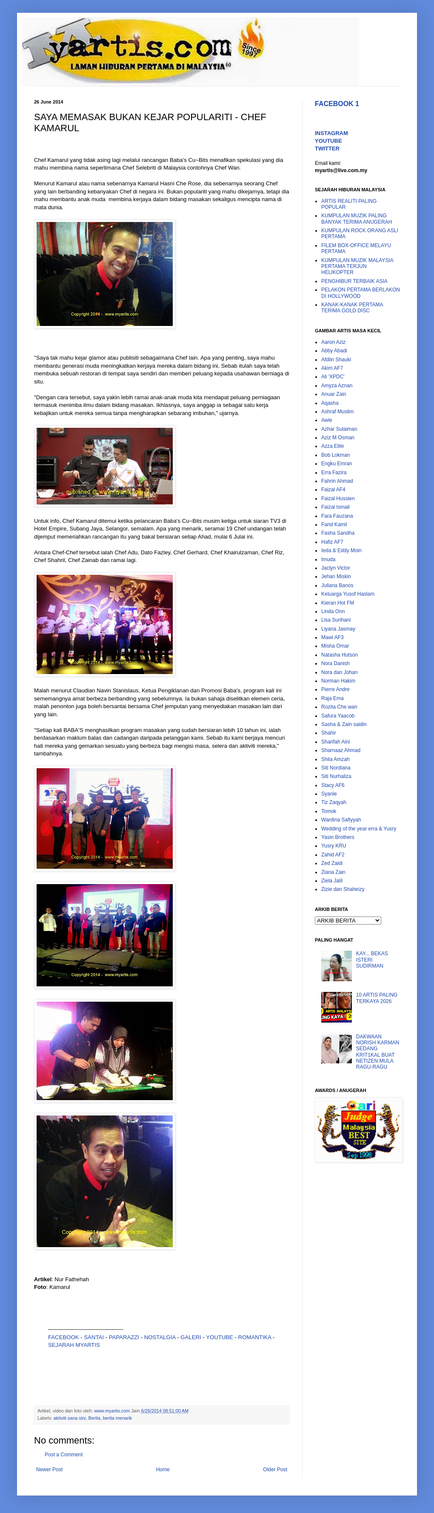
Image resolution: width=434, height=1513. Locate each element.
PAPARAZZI (124, 1337)
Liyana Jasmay (338, 629)
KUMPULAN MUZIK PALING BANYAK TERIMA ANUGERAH (356, 219)
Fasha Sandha (337, 533)
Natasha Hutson (339, 655)
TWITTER (327, 148)
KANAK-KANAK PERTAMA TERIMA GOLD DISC (352, 308)
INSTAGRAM (331, 133)
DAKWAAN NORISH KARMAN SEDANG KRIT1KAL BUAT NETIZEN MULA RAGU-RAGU (377, 1052)
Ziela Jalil (332, 881)
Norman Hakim (338, 681)
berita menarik (117, 1418)
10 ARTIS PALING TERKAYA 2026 (377, 998)
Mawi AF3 (332, 637)
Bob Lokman (335, 455)
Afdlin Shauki (336, 360)
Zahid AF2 (333, 855)
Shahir (328, 733)
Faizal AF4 (333, 490)
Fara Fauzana (337, 516)
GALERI (190, 1337)
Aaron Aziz (333, 342)
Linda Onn (333, 611)
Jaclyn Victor (335, 568)
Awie (326, 420)
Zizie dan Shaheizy (342, 889)
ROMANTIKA (254, 1337)
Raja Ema (332, 698)
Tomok (328, 811)
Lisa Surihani (336, 620)
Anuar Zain (333, 394)
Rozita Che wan (339, 707)
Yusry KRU (333, 846)
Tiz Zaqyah (333, 802)
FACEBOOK (63, 1337)
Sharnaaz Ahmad (340, 750)
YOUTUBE (219, 1337)
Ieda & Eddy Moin (341, 550)
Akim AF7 (332, 368)
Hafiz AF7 (332, 542)
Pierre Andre (335, 689)
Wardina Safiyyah (341, 820)
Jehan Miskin (336, 576)
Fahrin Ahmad (337, 481)
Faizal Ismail (335, 507)
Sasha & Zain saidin (344, 724)
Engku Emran (336, 464)
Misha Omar (335, 646)
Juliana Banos (337, 585)
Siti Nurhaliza (336, 776)
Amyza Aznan (336, 386)
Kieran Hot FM (337, 603)
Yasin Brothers (337, 837)
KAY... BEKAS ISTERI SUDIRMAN (372, 960)
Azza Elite (332, 446)
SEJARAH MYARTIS (74, 1345)
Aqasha (330, 403)
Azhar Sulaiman (339, 429)
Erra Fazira (333, 473)
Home (163, 1470)
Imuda (328, 559)
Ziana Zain (333, 872)
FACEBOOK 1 (337, 103)
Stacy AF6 (333, 785)
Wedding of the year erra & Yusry (358, 829)
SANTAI (94, 1337)
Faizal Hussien (338, 498)
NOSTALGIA (160, 1337)
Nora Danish (335, 663)
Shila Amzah (335, 759)
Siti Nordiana (336, 768)
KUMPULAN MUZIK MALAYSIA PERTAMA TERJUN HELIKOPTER (357, 266)
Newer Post (49, 1470)
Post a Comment (64, 1455)
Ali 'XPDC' (333, 377)
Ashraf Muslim (337, 412)
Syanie (329, 794)
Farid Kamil (334, 524)
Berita (94, 1418)
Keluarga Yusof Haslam (347, 594)
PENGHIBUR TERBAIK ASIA (354, 281)
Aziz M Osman (337, 438)
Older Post (275, 1470)
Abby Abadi (334, 351)
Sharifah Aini (335, 742)
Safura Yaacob (337, 716)
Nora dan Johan (339, 672)
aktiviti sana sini (70, 1418)
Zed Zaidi (332, 863)
